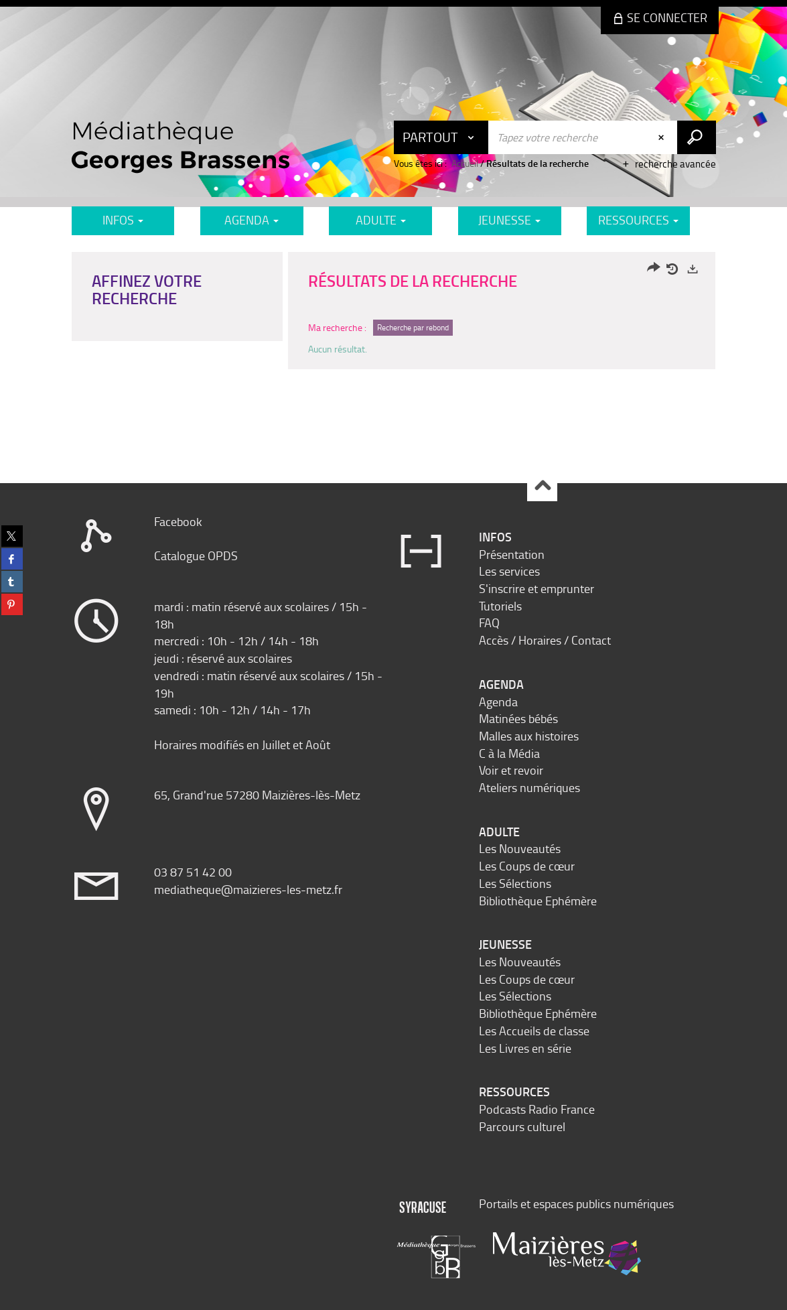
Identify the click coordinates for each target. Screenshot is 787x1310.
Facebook (178, 521)
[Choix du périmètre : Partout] (441, 137)
